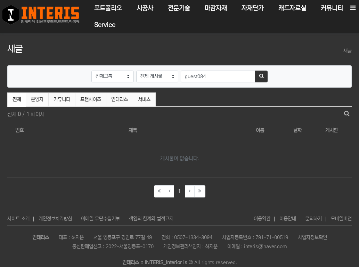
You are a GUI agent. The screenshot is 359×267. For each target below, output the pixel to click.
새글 (347, 51)
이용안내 (287, 218)
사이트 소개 (18, 218)
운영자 (37, 99)
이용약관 (262, 218)
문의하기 (313, 218)
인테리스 (119, 99)
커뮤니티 (62, 99)
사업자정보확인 (312, 237)
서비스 (144, 99)
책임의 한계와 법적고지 (151, 218)
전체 (17, 99)
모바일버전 (341, 218)
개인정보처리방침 (55, 218)
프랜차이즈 (90, 99)
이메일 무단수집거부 (100, 218)
